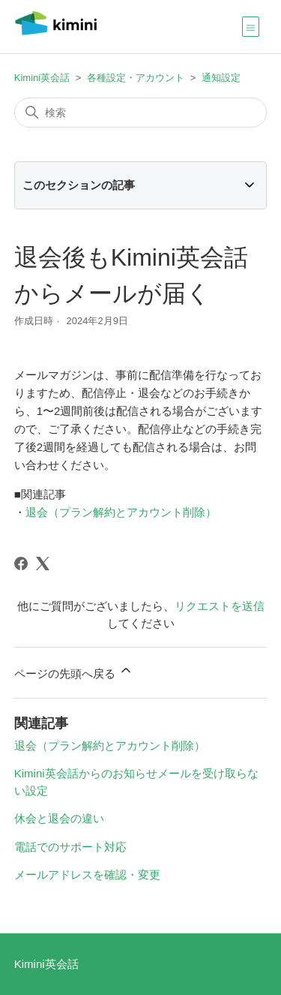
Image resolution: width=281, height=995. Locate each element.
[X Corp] (42, 563)
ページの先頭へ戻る (73, 671)
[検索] (141, 113)
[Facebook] (21, 563)
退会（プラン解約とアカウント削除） (121, 512)
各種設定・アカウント (135, 77)
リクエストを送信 (220, 606)
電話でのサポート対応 (70, 846)
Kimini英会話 (42, 77)
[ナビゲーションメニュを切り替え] (250, 26)
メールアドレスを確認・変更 (87, 874)
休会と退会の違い (59, 818)
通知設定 (221, 77)
